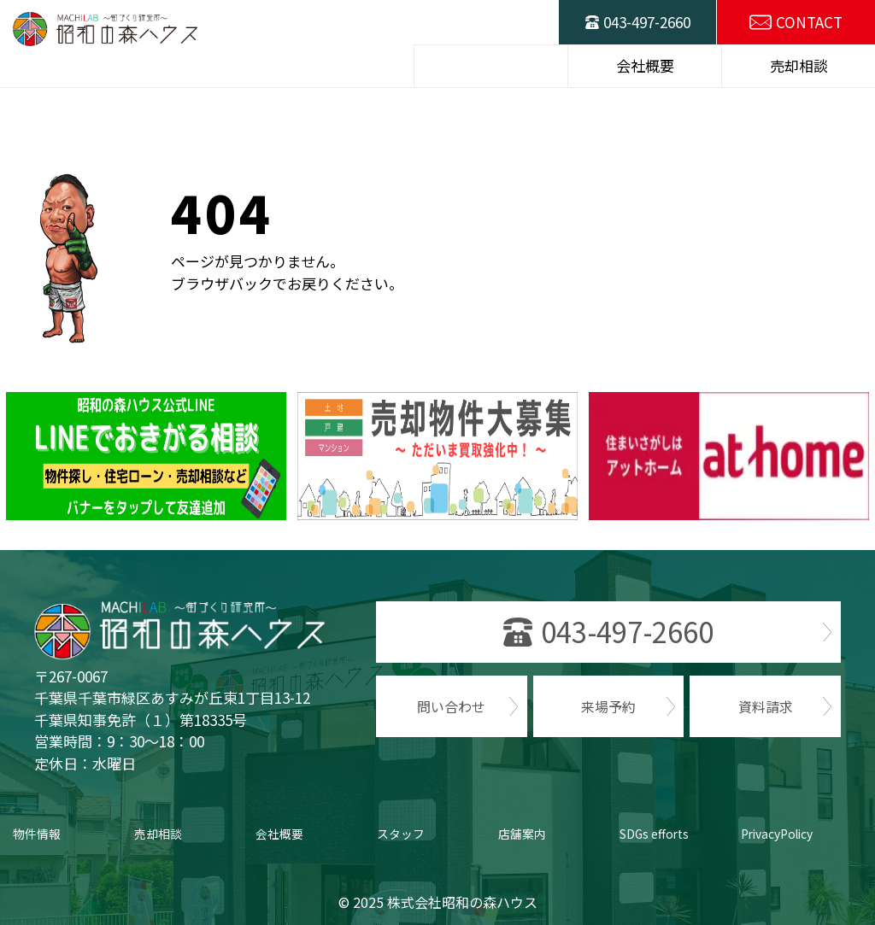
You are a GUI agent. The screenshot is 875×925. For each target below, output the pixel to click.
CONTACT (809, 21)
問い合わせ (451, 706)
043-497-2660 (646, 21)
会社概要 (279, 833)
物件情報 (37, 833)
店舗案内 (522, 833)
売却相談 (158, 833)
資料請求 (765, 706)
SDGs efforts (655, 833)
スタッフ (401, 833)
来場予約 (608, 706)
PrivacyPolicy (778, 833)
